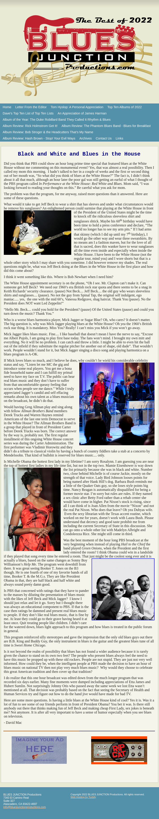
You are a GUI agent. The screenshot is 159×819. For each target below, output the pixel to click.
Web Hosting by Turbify (83, 797)
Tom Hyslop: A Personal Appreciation (77, 107)
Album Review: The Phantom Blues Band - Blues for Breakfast (106, 126)
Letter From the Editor (31, 107)
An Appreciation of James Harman (82, 113)
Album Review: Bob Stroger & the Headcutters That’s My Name (48, 132)
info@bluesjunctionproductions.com (24, 807)
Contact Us (104, 138)
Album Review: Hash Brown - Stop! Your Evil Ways (39, 138)
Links (119, 138)
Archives (85, 138)
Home (7, 107)
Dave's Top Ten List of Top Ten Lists (28, 113)
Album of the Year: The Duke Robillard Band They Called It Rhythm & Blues (57, 119)
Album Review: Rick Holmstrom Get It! (30, 126)
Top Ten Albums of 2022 (124, 107)
